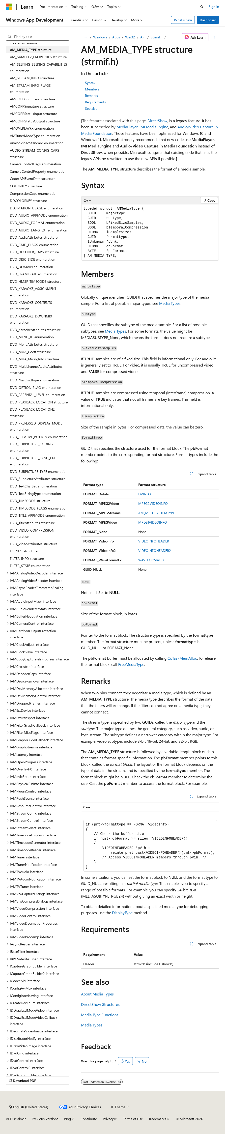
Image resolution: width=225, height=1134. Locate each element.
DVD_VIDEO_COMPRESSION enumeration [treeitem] (32, 533)
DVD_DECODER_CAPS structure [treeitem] (34, 252)
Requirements (95, 102)
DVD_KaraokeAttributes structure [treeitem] (35, 329)
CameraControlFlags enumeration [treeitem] (35, 164)
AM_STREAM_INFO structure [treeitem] (32, 78)
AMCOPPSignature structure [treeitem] (32, 106)
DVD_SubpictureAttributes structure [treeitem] (37, 478)
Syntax (90, 82)
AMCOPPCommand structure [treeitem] (32, 99)
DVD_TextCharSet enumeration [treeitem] (33, 486)
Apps (116, 37)
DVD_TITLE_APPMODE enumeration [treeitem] (37, 515)
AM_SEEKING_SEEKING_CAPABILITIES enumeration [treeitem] (38, 67)
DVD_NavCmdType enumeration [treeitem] (34, 380)
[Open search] (202, 6)
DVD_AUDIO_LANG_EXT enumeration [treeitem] (38, 230)
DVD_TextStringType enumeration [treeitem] (35, 493)
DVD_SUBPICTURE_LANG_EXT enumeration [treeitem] (33, 461)
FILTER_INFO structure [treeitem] (27, 558)
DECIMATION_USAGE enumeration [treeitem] (36, 208)
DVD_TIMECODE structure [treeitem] (30, 500)
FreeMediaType (131, 664)
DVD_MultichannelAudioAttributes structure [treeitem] (36, 369)
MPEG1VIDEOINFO (152, 522)
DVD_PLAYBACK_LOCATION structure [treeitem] (39, 402)
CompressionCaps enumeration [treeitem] (33, 193)
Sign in (214, 6)
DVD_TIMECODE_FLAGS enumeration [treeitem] (38, 508)
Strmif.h (157, 37)
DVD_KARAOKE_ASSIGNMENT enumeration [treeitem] (33, 291)
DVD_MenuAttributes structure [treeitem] (33, 344)
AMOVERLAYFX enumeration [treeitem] (32, 128)
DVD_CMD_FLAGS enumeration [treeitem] (34, 244)
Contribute (89, 1118)
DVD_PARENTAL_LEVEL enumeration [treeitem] (37, 394)
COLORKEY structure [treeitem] (26, 186)
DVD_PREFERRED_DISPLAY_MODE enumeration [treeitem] (36, 426)
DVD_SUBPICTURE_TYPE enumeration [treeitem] (38, 471)
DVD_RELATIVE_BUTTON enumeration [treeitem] (38, 436)
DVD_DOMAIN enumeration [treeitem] (31, 266)
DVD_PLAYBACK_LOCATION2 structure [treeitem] (32, 412)
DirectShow (157, 120)
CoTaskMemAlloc (182, 658)
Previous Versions (45, 1118)
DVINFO (144, 494)
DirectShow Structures (100, 1004)
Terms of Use (133, 1118)
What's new (183, 20)
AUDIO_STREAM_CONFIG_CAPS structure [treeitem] (34, 153)
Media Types (169, 303)
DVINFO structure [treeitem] (23, 551)
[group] (150, 838)
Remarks (91, 95)
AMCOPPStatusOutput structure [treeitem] (35, 121)
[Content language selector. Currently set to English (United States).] (28, 1107)
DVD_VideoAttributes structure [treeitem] (33, 543)
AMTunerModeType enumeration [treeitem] (35, 135)
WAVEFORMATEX (151, 560)
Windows (100, 37)
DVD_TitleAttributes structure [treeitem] (32, 522)
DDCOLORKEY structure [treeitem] (28, 200)
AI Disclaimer (16, 1118)
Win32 (130, 37)
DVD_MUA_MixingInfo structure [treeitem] (34, 359)
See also (91, 108)
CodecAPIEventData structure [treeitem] (32, 178)
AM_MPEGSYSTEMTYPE (156, 512)
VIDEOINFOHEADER (153, 541)
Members (92, 89)
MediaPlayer (127, 126)
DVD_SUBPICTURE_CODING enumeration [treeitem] (31, 447)
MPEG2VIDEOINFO (153, 503)
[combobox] (37, 37)
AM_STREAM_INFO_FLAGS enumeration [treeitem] (30, 88)
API (142, 37)
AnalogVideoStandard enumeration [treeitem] (36, 143)
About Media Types (97, 993)
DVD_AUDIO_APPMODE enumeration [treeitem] (39, 215)
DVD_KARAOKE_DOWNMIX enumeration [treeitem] (31, 319)
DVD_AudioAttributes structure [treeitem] (33, 237)
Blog (67, 1118)
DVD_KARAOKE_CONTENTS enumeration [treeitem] (31, 305)
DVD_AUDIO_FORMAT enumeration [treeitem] (37, 222)
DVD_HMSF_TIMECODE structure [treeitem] (35, 281)
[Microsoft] (9, 6)
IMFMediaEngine (154, 126)
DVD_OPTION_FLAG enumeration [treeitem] (35, 387)
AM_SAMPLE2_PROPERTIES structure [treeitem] (38, 57)
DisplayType (122, 912)
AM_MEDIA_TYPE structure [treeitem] (31, 49)
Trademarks (157, 1118)
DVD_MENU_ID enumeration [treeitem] (32, 337)
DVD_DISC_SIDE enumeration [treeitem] (32, 259)
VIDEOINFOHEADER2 (154, 550)
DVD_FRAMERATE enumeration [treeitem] (33, 274)
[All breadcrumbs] (85, 37)
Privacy (108, 1118)
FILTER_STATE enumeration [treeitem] (30, 565)
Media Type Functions (99, 1014)
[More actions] (214, 37)
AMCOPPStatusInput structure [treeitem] (33, 113)
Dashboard (208, 20)
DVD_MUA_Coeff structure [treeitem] (30, 351)
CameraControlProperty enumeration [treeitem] (38, 171)
